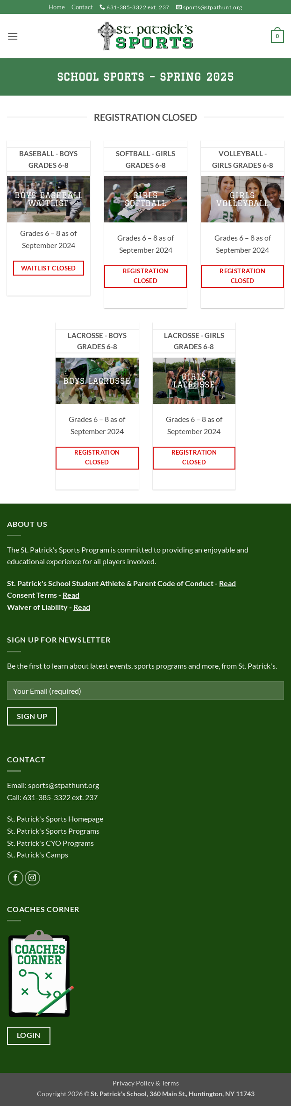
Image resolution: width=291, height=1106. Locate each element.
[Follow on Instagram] (32, 878)
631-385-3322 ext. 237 (138, 7)
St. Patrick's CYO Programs (50, 842)
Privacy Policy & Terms (146, 1083)
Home (57, 7)
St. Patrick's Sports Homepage (55, 818)
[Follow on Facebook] (15, 878)
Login (29, 1035)
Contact (82, 7)
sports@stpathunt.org (212, 7)
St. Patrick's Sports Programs (53, 830)
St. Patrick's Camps (38, 854)
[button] (12, 36)
